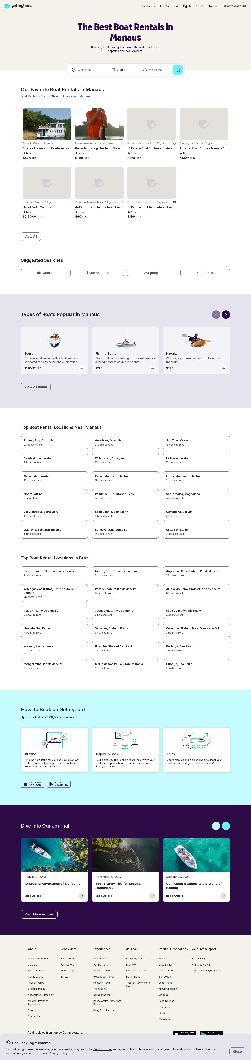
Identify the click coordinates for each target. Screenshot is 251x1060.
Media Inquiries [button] (36, 970)
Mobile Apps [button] (68, 970)
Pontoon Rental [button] (102, 982)
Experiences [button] (102, 949)
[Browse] (148, 6)
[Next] (226, 314)
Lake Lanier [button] (165, 964)
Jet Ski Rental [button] (101, 964)
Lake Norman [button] (166, 1000)
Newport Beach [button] (168, 988)
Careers (32, 964)
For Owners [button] (67, 964)
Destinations (133, 976)
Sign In (212, 6)
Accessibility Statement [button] (41, 994)
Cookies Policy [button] (36, 988)
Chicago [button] (164, 994)
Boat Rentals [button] (100, 958)
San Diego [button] (165, 976)
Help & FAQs (199, 958)
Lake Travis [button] (165, 982)
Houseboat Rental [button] (103, 976)
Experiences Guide (137, 970)
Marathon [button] (164, 1019)
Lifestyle (131, 964)
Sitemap (32, 1010)
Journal (131, 949)
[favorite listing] (70, 143)
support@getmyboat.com (206, 970)
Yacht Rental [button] (100, 988)
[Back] (216, 314)
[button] (169, 6)
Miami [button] (162, 958)
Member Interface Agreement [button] (38, 1002)
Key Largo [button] (165, 1007)
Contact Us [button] (34, 1016)
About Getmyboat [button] (38, 958)
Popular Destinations (173, 949)
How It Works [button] (68, 958)
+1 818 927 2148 (201, 964)
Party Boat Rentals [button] (103, 1010)
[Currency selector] (199, 6)
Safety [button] (64, 976)
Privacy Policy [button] (58, 1053)
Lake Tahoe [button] (166, 970)
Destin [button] (162, 1013)
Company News (135, 958)
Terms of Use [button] (102, 1049)
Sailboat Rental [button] (102, 994)
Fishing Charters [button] (102, 970)
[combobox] (88, 69)
